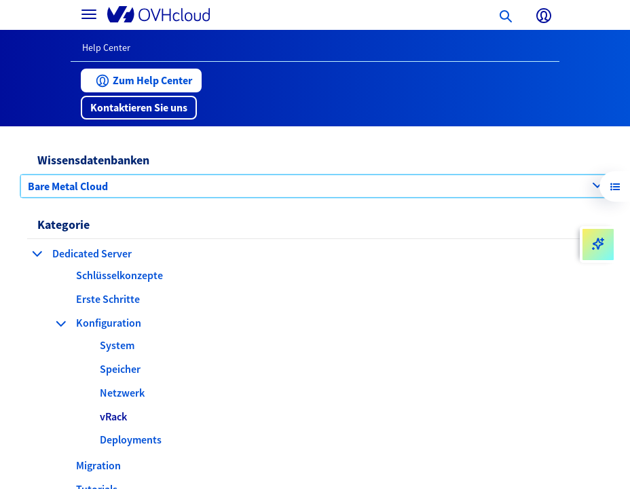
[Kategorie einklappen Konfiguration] (61, 323)
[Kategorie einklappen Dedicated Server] (37, 253)
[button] (141, 80)
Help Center (106, 47)
